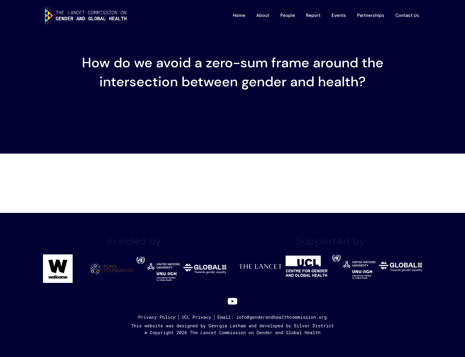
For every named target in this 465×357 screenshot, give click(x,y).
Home (239, 15)
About (262, 15)
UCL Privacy (196, 317)
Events (339, 15)
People (287, 15)
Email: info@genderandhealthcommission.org (272, 317)
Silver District (314, 326)
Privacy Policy (157, 317)
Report (313, 15)
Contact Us (407, 15)
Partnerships (370, 15)
